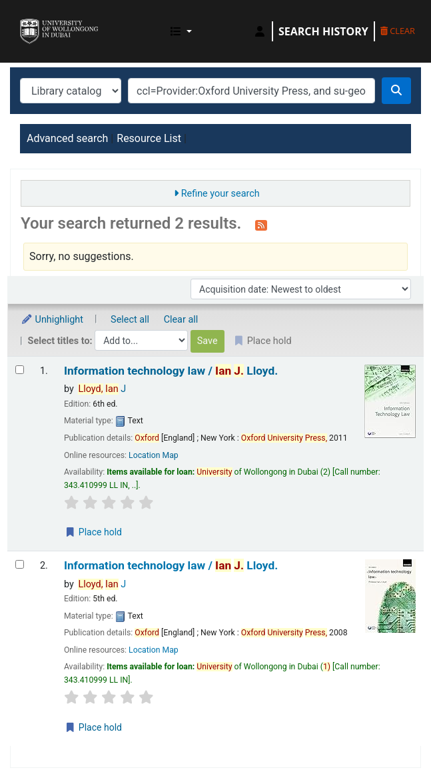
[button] (181, 31)
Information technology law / (171, 371)
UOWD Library (24, 19)
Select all (130, 319)
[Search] (396, 90)
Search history (323, 31)
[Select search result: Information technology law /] (19, 369)
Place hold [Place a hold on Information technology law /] (93, 532)
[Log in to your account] (260, 31)
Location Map (154, 455)
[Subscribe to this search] (261, 224)
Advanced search (67, 138)
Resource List (149, 138)
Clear (397, 31)
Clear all (181, 319)
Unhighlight (52, 319)
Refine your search (220, 193)
